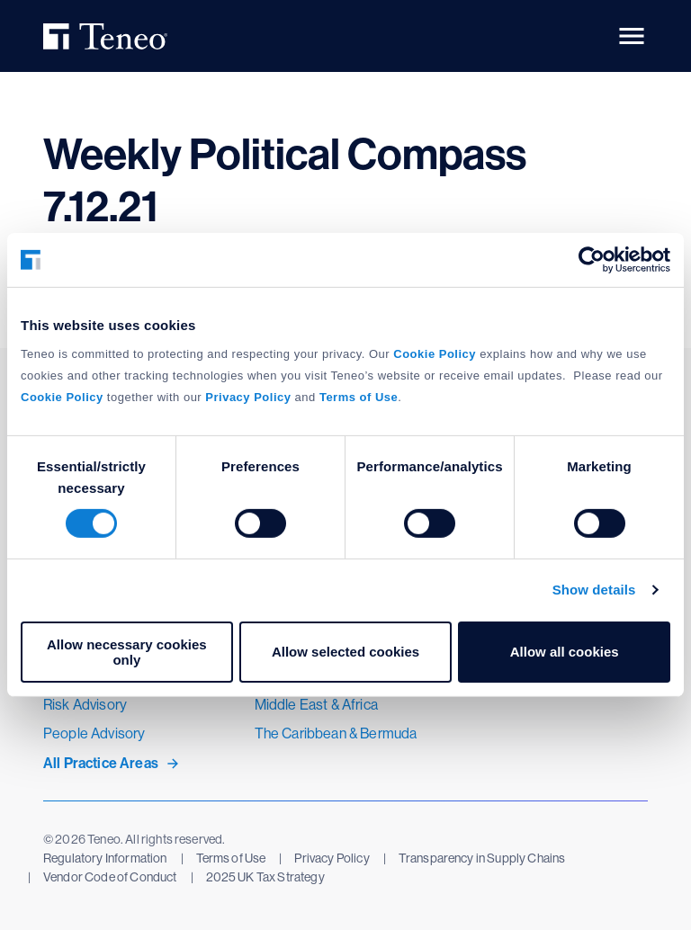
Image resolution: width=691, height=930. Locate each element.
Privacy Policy (331, 858)
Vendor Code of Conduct (110, 877)
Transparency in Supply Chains (482, 858)
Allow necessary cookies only (127, 652)
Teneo (108, 36)
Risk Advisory (85, 704)
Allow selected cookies (345, 651)
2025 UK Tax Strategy (265, 877)
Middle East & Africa (316, 704)
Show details (594, 589)
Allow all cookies (564, 651)
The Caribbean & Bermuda (336, 733)
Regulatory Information (105, 858)
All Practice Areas (100, 764)
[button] (631, 36)
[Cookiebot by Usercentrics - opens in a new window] (591, 259)
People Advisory (94, 733)
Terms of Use (231, 858)
